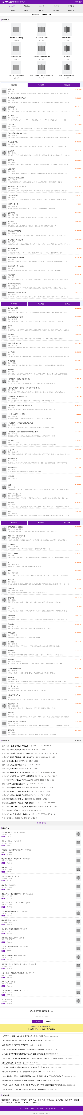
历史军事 (12, 10)
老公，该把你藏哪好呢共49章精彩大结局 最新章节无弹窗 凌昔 (23, 1049)
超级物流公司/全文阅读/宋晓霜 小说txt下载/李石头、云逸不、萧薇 (24, 1080)
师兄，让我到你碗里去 (16, 75)
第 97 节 (20, 761)
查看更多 (78, 740)
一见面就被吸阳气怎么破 (18, 746)
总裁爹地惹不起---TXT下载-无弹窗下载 (15, 1045)
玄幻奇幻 (17, 1102)
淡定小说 (5, 791)
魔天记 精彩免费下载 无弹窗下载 (13, 1063)
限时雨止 (12, 761)
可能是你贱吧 (14, 765)
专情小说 (5, 750)
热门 (32, 1108)
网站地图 (40, 1108)
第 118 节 (38, 753)
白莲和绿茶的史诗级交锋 (41, 57)
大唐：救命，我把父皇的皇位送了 (22, 807)
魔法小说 (5, 753)
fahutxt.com (13, 2)
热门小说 (56, 10)
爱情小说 (5, 784)
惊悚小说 (5, 746)
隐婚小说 (5, 761)
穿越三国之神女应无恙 (18, 799)
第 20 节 (23, 765)
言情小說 (15, 1100)
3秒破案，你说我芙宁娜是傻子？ (22, 753)
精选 (26, 1108)
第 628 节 (39, 807)
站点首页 (12, 6)
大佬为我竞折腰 (16, 57)
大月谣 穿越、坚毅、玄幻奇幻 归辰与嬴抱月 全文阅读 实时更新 (23, 1036)
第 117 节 (38, 776)
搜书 (80, 2)
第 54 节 (32, 795)
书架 (76, 2)
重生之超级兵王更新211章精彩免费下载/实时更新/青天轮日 (22, 1040)
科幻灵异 (41, 10)
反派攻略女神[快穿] (16, 38)
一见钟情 (5, 780)
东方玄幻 (27, 1102)
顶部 (61, 1108)
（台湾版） (54, 1108)
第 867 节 (25, 784)
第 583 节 (34, 788)
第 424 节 (36, 772)
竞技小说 (27, 10)
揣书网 (24, 1100)
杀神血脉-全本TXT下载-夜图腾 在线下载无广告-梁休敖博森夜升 (23, 1054)
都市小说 (41, 6)
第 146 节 (36, 757)
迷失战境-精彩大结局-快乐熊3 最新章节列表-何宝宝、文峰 (22, 1072)
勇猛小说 (5, 807)
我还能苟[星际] (15, 784)
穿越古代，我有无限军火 (18, 791)
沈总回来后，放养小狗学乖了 (20, 772)
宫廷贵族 (5, 803)
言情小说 (27, 6)
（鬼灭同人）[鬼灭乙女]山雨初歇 (22, 776)
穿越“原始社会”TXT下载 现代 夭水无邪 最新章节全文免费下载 (23, 1089)
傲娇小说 (5, 776)
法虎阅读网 (6, 1100)
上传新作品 (47, 1021)
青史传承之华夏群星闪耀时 (19, 788)
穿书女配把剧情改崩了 (66, 75)
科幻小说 (5, 814)
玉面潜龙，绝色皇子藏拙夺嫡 (20, 803)
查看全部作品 (41, 823)
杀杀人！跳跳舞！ (16, 750)
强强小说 (5, 772)
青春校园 (5, 769)
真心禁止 (12, 769)
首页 (21, 1108)
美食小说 (5, 810)
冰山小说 (5, 757)
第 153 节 (35, 780)
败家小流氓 (13, 810)
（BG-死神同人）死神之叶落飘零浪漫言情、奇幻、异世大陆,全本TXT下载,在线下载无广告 (32, 1076)
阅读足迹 (71, 10)
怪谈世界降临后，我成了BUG (20, 757)
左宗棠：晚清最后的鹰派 (18, 795)
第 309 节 (30, 799)
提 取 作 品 (37, 1021)
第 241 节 (36, 814)
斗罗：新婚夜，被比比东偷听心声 (41, 75)
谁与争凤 (67, 57)
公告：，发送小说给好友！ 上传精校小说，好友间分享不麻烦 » (41, 1028)
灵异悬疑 (71, 6)
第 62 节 (20, 769)
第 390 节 (32, 791)
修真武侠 (5, 799)
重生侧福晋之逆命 (41, 38)
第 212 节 (36, 803)
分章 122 (32, 746)
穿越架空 (56, 6)
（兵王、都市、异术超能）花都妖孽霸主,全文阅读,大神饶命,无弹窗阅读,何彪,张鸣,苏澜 (31, 1058)
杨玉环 (12, 818)
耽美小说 (5, 765)
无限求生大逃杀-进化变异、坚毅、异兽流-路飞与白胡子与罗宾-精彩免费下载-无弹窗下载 (32, 1085)
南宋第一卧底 (66, 38)
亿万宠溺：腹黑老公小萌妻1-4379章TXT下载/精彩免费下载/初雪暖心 (25, 1067)
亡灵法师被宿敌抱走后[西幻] (20, 780)
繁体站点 (36, 1102)
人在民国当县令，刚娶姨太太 (20, 814)
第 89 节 (27, 750)
